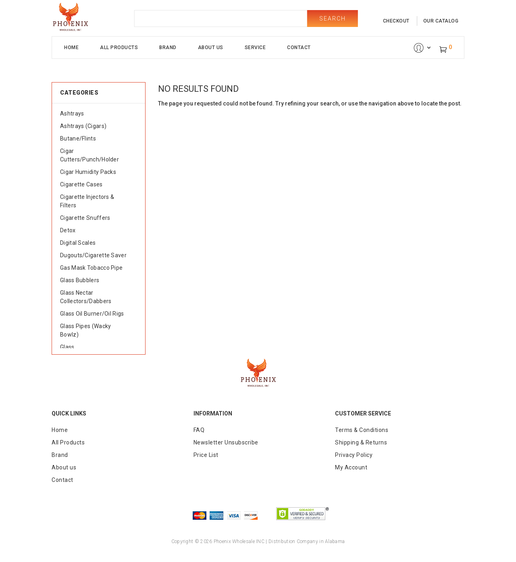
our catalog (441, 21)
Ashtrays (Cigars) (83, 126)
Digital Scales (78, 243)
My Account (351, 467)
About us (64, 467)
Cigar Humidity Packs (88, 172)
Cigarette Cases (81, 184)
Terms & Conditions (361, 430)
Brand (168, 47)
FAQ (199, 430)
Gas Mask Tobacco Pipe (91, 267)
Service (255, 47)
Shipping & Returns (361, 442)
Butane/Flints (78, 138)
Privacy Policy (353, 455)
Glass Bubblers (79, 280)
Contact (299, 47)
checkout (396, 21)
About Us (210, 47)
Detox (68, 230)
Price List (206, 455)
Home (71, 47)
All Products (119, 47)
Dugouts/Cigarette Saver (93, 255)
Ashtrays (72, 113)
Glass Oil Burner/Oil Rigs (92, 313)
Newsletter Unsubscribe (226, 442)
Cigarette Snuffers (85, 218)
